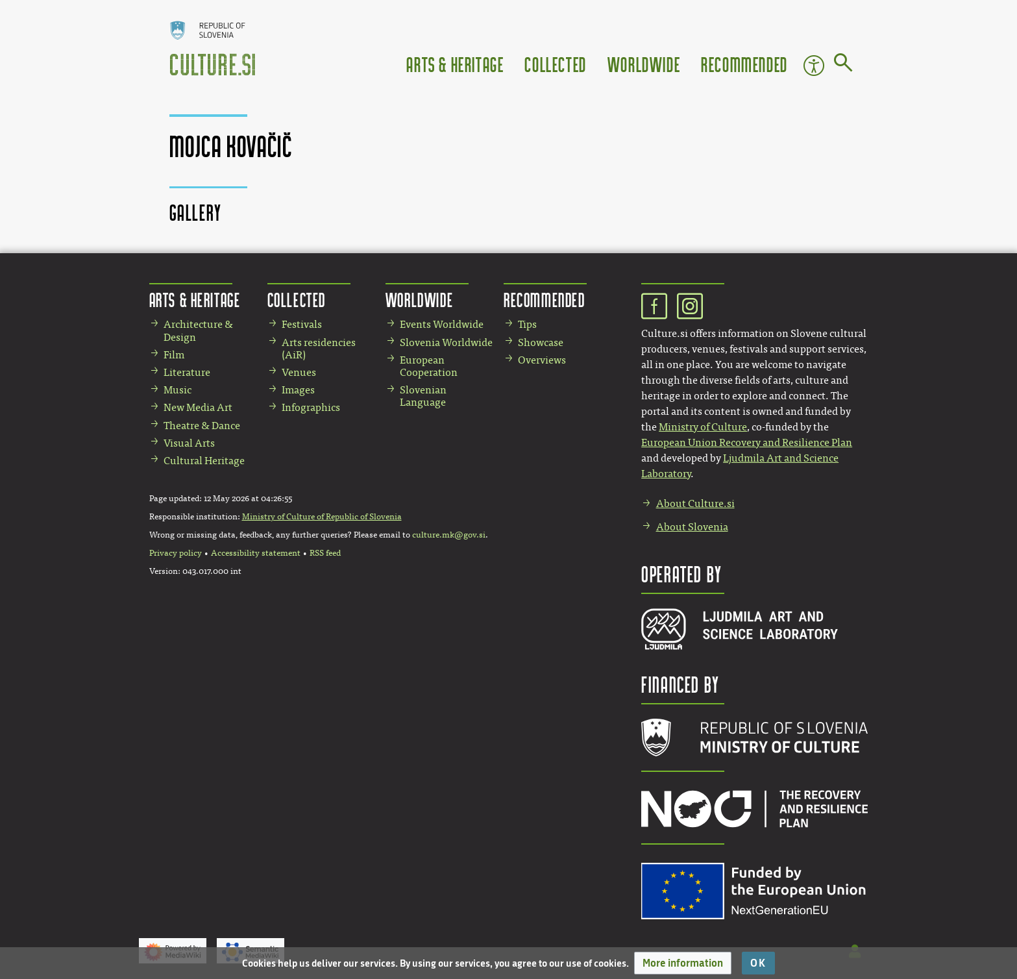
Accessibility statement (255, 553)
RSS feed (325, 553)
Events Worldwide (442, 324)
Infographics (311, 407)
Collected (555, 64)
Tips (527, 324)
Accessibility (813, 65)
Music (177, 390)
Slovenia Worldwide (446, 342)
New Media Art (198, 407)
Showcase (540, 342)
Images (298, 390)
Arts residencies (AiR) (319, 348)
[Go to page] (843, 65)
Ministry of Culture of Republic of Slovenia (322, 517)
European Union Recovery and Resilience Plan (746, 442)
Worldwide (643, 64)
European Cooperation (429, 366)
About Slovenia (692, 527)
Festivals (302, 324)
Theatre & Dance (202, 425)
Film (174, 355)
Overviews (542, 360)
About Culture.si (695, 503)
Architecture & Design (198, 330)
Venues (299, 372)
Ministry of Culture (703, 427)
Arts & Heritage (455, 64)
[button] (682, 963)
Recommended (744, 64)
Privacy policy (175, 553)
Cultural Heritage (204, 460)
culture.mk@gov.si (448, 535)
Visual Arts (189, 443)
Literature (187, 372)
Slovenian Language (423, 396)
